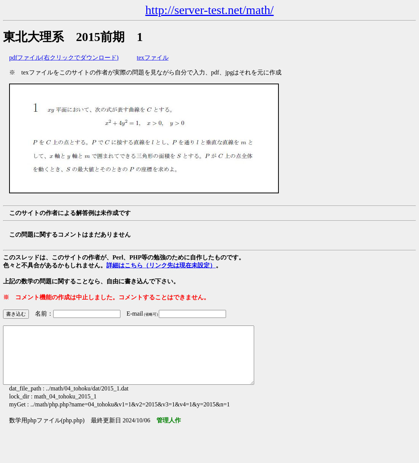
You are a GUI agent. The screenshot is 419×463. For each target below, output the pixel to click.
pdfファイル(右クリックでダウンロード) (64, 57)
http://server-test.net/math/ (209, 10)
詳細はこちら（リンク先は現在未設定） (161, 265)
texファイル (153, 57)
